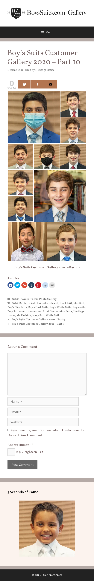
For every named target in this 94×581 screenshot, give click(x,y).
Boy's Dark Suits (38, 307)
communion (34, 311)
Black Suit (66, 303)
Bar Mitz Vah (27, 303)
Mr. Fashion (23, 315)
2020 (15, 303)
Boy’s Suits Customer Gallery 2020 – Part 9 (38, 319)
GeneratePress (52, 575)
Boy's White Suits (61, 307)
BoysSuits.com (16, 311)
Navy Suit (38, 315)
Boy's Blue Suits (17, 307)
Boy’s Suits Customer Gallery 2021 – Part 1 (38, 324)
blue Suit (78, 303)
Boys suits (79, 307)
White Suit (52, 315)
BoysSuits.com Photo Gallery (39, 299)
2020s (15, 299)
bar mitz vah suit (47, 303)
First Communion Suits (57, 311)
